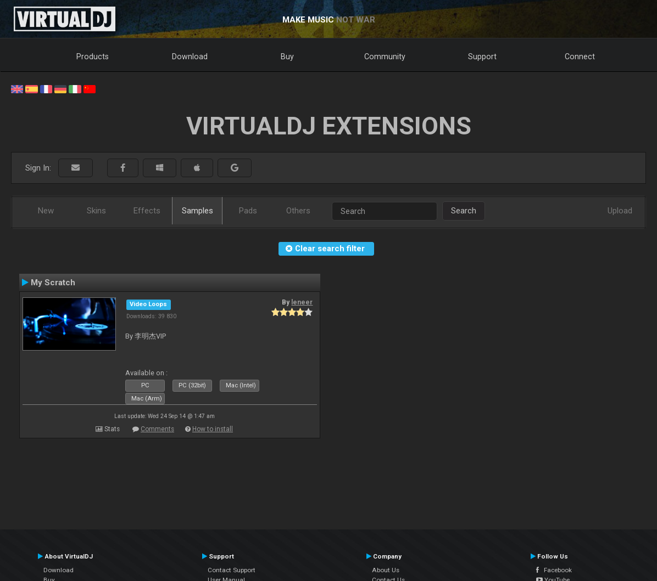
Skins (96, 211)
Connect (580, 56)
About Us (385, 570)
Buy (287, 56)
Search (463, 211)
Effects (146, 211)
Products (92, 56)
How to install (212, 429)
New (46, 211)
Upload (620, 211)
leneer (302, 302)
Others (298, 211)
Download (190, 56)
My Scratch (53, 282)
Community (384, 56)
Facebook (554, 570)
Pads (248, 211)
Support (482, 56)
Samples (197, 211)
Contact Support (231, 570)
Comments (157, 429)
